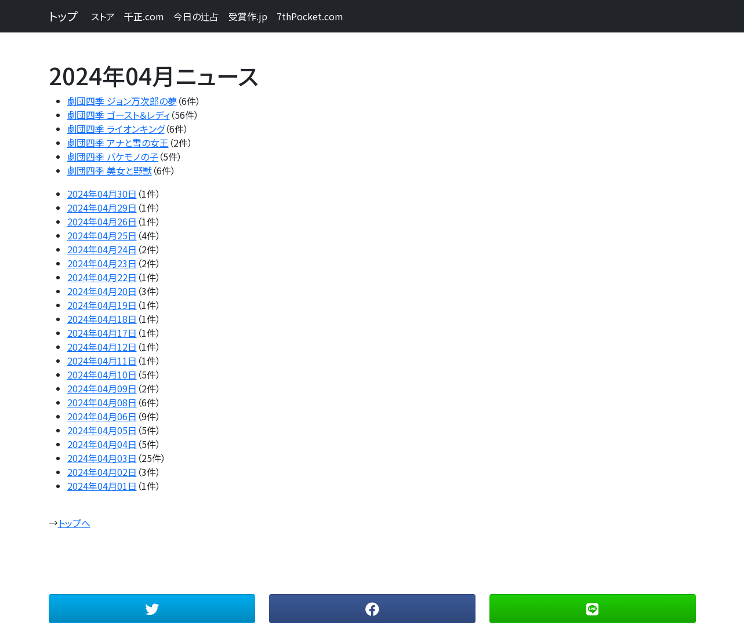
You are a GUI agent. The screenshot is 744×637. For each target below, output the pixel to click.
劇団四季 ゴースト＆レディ (118, 115)
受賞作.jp (247, 16)
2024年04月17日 (102, 333)
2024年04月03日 (102, 458)
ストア (103, 16)
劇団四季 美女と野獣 (109, 170)
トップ (63, 16)
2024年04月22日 (102, 277)
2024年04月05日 (102, 430)
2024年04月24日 (102, 249)
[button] (152, 608)
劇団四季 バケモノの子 (112, 156)
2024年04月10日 (102, 374)
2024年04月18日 (102, 319)
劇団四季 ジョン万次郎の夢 (122, 101)
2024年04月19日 (102, 305)
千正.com (144, 16)
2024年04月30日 (102, 194)
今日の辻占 (196, 16)
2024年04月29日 (102, 207)
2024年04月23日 (102, 263)
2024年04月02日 (102, 472)
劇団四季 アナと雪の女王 (118, 143)
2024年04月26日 (102, 221)
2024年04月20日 (102, 291)
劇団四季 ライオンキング (116, 129)
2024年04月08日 (102, 402)
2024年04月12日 (102, 347)
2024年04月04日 (102, 444)
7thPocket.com (310, 16)
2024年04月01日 (102, 486)
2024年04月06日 (102, 416)
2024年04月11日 (102, 360)
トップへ (74, 523)
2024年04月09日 (102, 388)
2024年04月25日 (102, 235)
